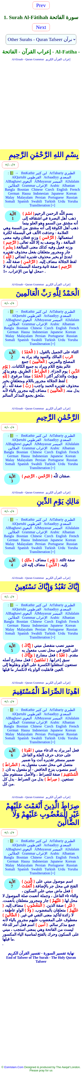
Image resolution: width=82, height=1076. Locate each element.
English (62, 189)
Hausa (26, 193)
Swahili (36, 201)
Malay (9, 197)
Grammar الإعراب (34, 185)
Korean (71, 193)
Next (41, 27)
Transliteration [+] (42, 205)
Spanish (23, 201)
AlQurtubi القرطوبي (26, 177)
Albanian (68, 185)
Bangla (10, 189)
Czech (49, 189)
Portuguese (56, 197)
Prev (41, 5)
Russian (72, 197)
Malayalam (25, 197)
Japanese (57, 193)
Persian (40, 197)
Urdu (61, 201)
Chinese (37, 189)
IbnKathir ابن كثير (34, 173)
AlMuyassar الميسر (48, 181)
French (75, 189)
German (13, 193)
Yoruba (73, 201)
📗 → (14, 173)
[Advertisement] (41, 104)
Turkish (50, 201)
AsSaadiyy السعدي (57, 177)
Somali (10, 201)
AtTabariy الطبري (62, 173)
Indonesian (41, 193)
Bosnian (23, 189)
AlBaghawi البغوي (18, 181)
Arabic (54, 185)
